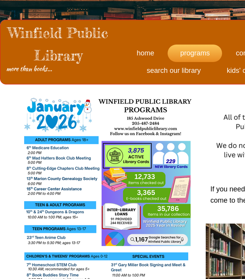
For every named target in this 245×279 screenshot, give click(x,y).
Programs (195, 53)
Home (145, 53)
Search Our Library (174, 70)
